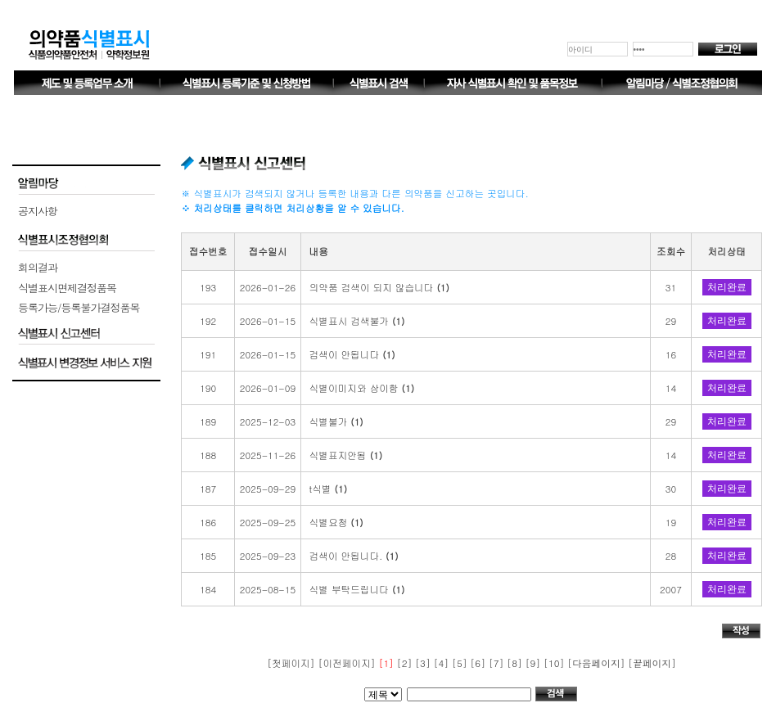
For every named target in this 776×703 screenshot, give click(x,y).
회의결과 (37, 267)
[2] (406, 662)
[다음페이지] (597, 662)
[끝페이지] (651, 662)
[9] (535, 662)
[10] (555, 662)
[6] (479, 662)
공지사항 (37, 211)
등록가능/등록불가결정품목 (78, 307)
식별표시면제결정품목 (67, 287)
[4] (443, 662)
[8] (516, 662)
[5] (461, 662)
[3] (424, 662)
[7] (498, 662)
